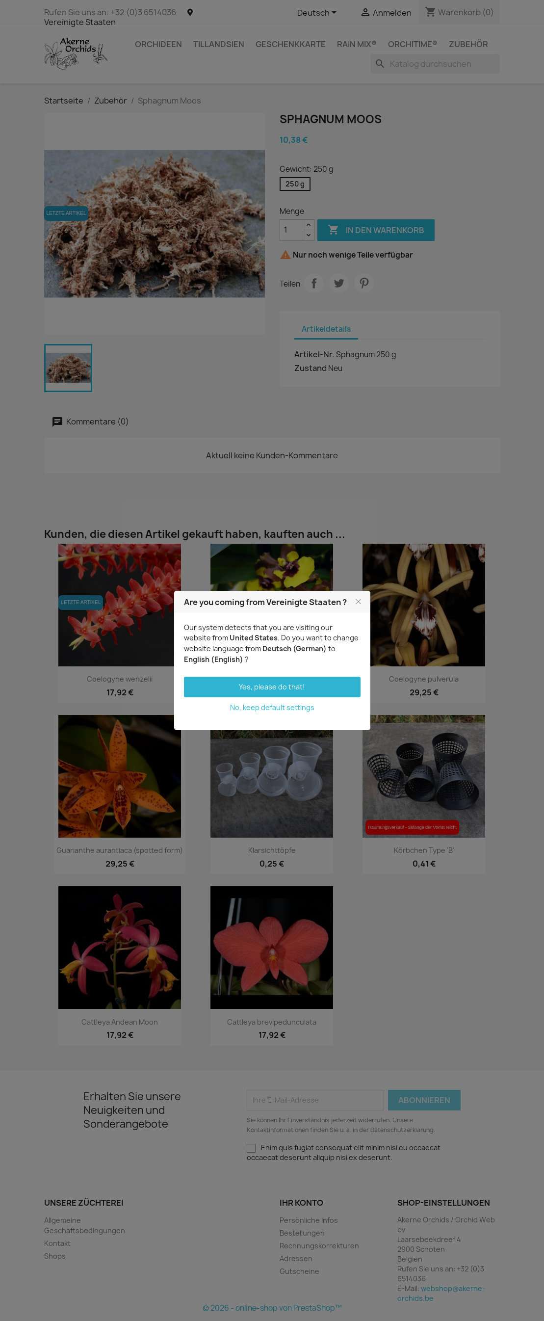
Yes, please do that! (272, 686)
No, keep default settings (272, 707)
